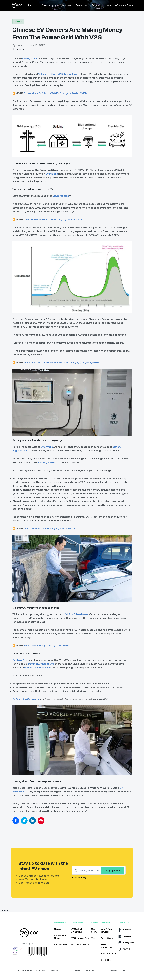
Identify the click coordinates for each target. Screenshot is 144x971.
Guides (57, 929)
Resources (81, 5)
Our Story (94, 930)
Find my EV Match (80, 944)
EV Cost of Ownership (76, 930)
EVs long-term (46, 462)
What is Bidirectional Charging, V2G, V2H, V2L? (50, 528)
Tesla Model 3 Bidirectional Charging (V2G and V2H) (53, 219)
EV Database (60, 944)
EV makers (52, 173)
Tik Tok (126, 949)
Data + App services (106, 930)
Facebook (127, 929)
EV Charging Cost (80, 938)
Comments (18, 49)
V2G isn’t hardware (76, 614)
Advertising (107, 938)
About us (32, 5)
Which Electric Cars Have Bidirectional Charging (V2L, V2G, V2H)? (61, 362)
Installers (106, 960)
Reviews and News (60, 936)
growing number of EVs (40, 663)
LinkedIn (127, 936)
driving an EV (29, 58)
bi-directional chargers (37, 667)
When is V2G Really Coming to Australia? (47, 645)
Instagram (128, 943)
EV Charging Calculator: (26, 699)
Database (66, 5)
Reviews (96, 5)
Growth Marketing (106, 946)
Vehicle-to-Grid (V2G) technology (57, 74)
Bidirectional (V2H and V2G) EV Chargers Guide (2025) (55, 93)
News (108, 5)
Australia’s (18, 660)
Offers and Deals (124, 5)
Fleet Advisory (108, 953)
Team (94, 938)
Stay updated (112, 870)
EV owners (47, 446)
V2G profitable (61, 196)
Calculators (49, 5)
